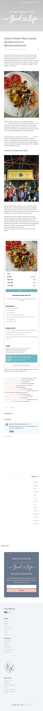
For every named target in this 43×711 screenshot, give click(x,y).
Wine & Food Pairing (9, 689)
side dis (12, 407)
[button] (38, 49)
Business (6, 623)
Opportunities (7, 640)
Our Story (6, 643)
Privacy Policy (7, 652)
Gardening (6, 682)
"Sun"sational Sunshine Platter (13, 389)
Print (21, 290)
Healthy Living (7, 627)
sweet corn (30, 136)
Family (5, 621)
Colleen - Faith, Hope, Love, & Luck (18, 424)
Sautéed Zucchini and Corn (12, 397)
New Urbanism (7, 647)
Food (5, 687)
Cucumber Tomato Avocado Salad (14, 381)
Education (6, 625)
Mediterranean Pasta (11, 385)
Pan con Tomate (10, 401)
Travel (5, 632)
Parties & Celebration (9, 685)
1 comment (23, 49)
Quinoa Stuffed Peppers (12, 394)
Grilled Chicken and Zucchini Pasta (14, 396)
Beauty (6, 630)
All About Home (8, 680)
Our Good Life (28, 705)
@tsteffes (16, 359)
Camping (6, 634)
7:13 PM (29, 424)
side (6, 407)
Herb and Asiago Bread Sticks (13, 380)
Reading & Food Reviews (10, 691)
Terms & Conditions (9, 649)
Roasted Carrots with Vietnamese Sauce (16, 399)
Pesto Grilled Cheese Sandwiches (14, 378)
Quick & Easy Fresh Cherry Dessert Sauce (16, 390)
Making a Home (8, 645)
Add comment (7, 436)
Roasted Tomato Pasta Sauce (13, 383)
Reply (11, 431)
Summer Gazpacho (10, 387)
